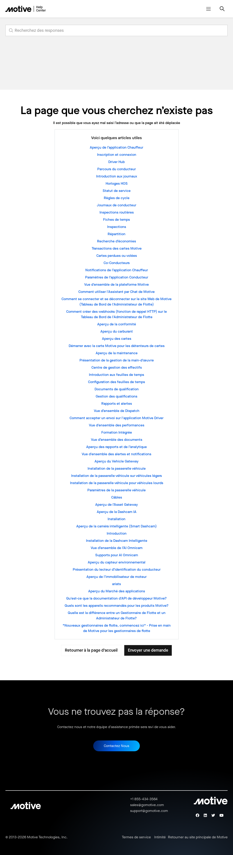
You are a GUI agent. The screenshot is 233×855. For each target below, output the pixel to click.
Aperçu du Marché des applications (116, 591)
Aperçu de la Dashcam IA (116, 511)
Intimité (160, 837)
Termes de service (136, 837)
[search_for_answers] (116, 30)
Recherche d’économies (116, 241)
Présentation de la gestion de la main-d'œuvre (116, 360)
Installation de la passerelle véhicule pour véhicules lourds (116, 482)
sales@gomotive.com (147, 804)
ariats (116, 583)
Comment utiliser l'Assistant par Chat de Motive (116, 291)
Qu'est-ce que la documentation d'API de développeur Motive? (116, 598)
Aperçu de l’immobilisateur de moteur (116, 576)
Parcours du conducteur (116, 169)
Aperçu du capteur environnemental (116, 562)
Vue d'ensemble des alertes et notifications (116, 454)
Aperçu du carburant (116, 331)
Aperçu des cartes (116, 338)
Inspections (116, 226)
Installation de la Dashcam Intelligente (116, 540)
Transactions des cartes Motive (117, 248)
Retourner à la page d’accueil (91, 650)
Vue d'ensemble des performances (116, 425)
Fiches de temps (116, 219)
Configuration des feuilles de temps (116, 381)
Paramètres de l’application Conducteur (116, 277)
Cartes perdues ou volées (116, 255)
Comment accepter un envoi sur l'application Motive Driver (116, 418)
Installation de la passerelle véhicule (117, 468)
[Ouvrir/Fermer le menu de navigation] (208, 8)
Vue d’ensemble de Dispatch (116, 410)
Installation (116, 519)
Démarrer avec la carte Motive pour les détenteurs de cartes (117, 345)
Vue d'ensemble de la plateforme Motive (116, 284)
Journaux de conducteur (116, 205)
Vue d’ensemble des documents (116, 439)
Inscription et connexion (116, 154)
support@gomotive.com (149, 810)
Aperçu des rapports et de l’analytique (116, 446)
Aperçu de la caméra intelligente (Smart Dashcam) (116, 526)
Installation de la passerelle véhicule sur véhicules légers (116, 475)
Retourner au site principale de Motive (198, 837)
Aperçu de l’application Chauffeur (116, 147)
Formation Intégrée (116, 432)
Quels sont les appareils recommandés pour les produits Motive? (117, 605)
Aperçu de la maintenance (117, 353)
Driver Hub (116, 161)
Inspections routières (117, 212)
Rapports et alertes (116, 403)
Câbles (116, 497)
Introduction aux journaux (116, 176)
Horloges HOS (117, 183)
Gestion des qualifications (116, 396)
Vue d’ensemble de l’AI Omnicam (117, 547)
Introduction (117, 533)
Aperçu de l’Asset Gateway (116, 504)
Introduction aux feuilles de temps (116, 374)
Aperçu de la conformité (116, 324)
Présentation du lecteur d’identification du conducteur (117, 569)
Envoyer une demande (148, 650)
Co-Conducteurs (117, 262)
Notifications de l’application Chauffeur (116, 270)
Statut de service (117, 190)
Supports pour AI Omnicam (116, 555)
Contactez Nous (116, 745)
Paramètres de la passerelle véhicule (116, 490)
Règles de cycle (116, 197)
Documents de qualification (117, 389)
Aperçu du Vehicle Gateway (116, 461)
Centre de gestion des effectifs (116, 367)
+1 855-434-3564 (144, 799)
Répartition (116, 234)
